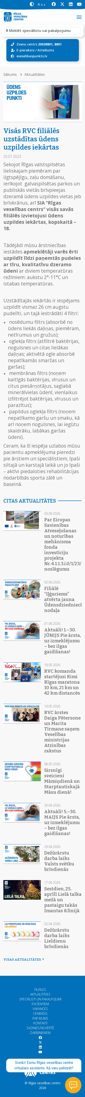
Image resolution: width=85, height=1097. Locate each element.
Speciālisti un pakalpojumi (40, 999)
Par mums (40, 1018)
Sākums (10, 74)
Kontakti (40, 1023)
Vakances (40, 1009)
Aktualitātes (34, 74)
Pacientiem (40, 1004)
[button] (32, 4)
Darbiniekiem (40, 1033)
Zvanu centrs (39, 44)
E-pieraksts (25, 50)
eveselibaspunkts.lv (32, 56)
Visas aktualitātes (23, 960)
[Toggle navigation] (79, 17)
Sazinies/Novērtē (40, 1028)
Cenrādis (40, 1013)
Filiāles (40, 989)
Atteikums (45, 50)
